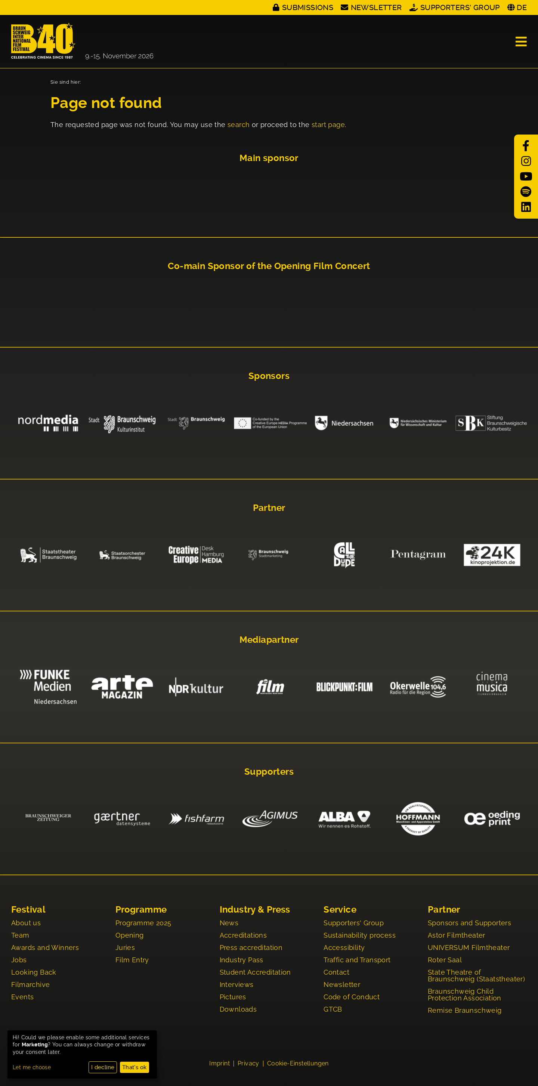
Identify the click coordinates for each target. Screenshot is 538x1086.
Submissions (307, 7)
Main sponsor (269, 158)
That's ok (134, 1067)
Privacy (248, 1064)
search (239, 125)
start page (328, 125)
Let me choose (32, 1067)
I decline (103, 1067)
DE (522, 7)
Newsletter (376, 7)
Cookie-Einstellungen (298, 1064)
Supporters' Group (460, 7)
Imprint (219, 1064)
